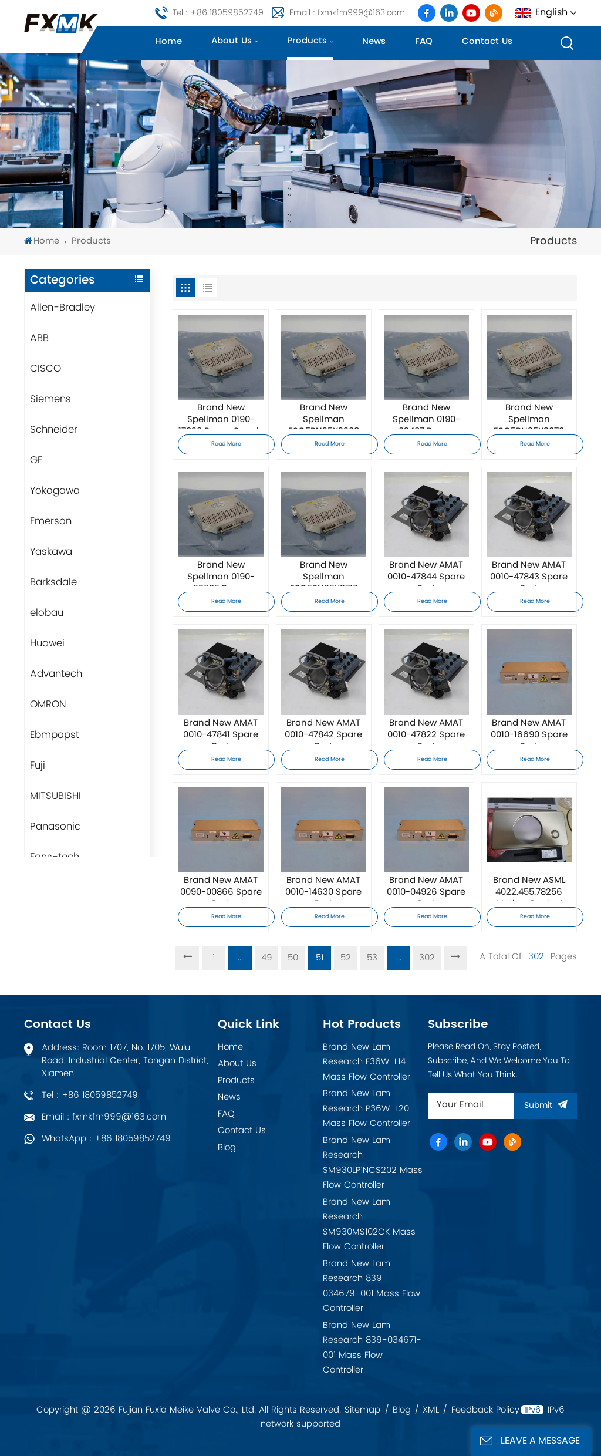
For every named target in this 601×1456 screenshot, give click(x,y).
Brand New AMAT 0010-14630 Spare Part (323, 888)
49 (266, 958)
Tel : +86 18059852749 (218, 12)
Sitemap (362, 1410)
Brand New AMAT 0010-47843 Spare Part (529, 573)
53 (372, 958)
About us (231, 40)
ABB (39, 338)
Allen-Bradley (62, 307)
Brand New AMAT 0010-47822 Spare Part (426, 731)
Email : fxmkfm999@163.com (347, 12)
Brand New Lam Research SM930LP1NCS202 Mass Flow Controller (373, 1163)
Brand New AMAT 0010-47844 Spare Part (426, 573)
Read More (226, 444)
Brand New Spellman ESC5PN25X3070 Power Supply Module (529, 416)
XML (431, 1410)
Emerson (51, 521)
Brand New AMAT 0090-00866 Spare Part (221, 888)
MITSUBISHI (55, 796)
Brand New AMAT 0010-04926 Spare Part (426, 888)
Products (307, 40)
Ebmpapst (54, 735)
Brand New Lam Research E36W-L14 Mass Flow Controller (366, 1062)
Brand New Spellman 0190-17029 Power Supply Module (221, 416)
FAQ (424, 41)
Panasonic (55, 826)
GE (36, 460)
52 (345, 958)
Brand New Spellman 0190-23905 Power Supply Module (221, 573)
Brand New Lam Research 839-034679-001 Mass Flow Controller (371, 1286)
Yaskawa (51, 552)
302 (427, 958)
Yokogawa (55, 491)
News (374, 41)
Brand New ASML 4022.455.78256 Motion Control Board (529, 888)
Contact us (487, 41)
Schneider (53, 430)
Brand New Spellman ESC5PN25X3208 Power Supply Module (323, 416)
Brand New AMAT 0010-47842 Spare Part (323, 731)
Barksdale (53, 582)
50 (293, 958)
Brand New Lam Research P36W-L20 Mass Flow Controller (366, 1108)
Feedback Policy (485, 1410)
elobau (46, 613)
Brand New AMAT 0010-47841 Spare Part (220, 731)
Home (168, 41)
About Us (237, 1063)
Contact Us (242, 1130)
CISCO (45, 368)
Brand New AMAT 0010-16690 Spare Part (529, 731)
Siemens (50, 399)
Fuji (37, 765)
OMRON (48, 704)
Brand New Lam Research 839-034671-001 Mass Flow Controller (372, 1348)
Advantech (56, 674)
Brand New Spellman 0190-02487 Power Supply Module (426, 416)
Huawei (47, 643)
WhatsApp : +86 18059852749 (106, 1138)
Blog (227, 1147)
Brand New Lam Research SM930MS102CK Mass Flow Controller (369, 1225)
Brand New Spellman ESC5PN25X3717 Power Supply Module (323, 573)
